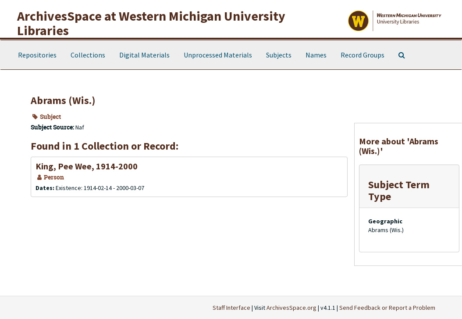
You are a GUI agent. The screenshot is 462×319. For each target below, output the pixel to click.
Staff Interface (231, 308)
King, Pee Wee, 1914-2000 (87, 166)
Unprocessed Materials (218, 54)
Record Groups (362, 54)
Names (316, 54)
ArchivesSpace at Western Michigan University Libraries (151, 23)
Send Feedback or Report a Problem (387, 308)
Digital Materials (144, 54)
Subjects (278, 54)
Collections (88, 54)
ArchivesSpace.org (291, 308)
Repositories (37, 54)
